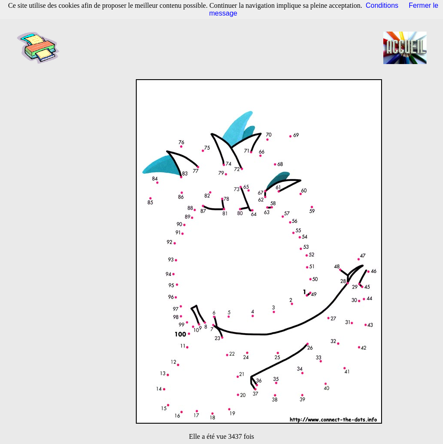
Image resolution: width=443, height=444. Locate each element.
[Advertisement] (224, 47)
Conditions (382, 5)
